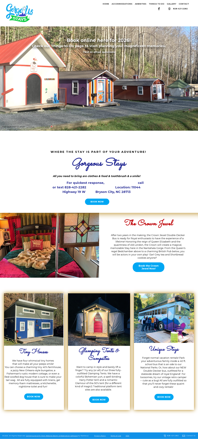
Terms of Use (116, 436)
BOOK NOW (97, 202)
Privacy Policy (100, 436)
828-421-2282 (180, 8)
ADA (127, 436)
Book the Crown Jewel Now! (148, 267)
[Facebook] (159, 8)
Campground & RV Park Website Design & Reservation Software (52, 436)
